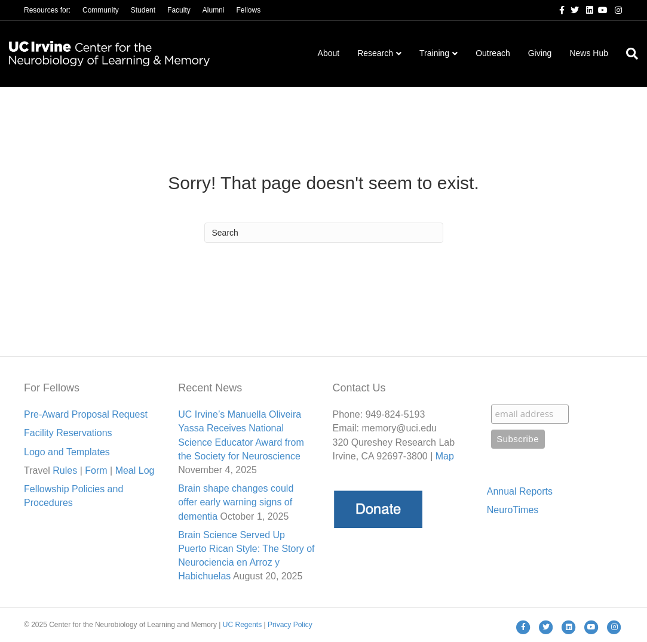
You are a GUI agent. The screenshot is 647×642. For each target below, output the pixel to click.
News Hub (588, 53)
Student (143, 10)
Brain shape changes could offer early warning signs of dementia (235, 502)
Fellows (248, 10)
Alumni (214, 10)
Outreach (493, 53)
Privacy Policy (290, 625)
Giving (540, 53)
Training (434, 53)
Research (375, 53)
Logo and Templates (67, 452)
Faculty (179, 10)
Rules (65, 470)
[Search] (627, 53)
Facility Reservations (68, 433)
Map (445, 456)
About (329, 53)
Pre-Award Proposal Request (86, 414)
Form (96, 470)
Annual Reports (520, 491)
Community (100, 10)
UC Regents (242, 625)
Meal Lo (135, 470)
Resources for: (47, 10)
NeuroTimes (513, 510)
